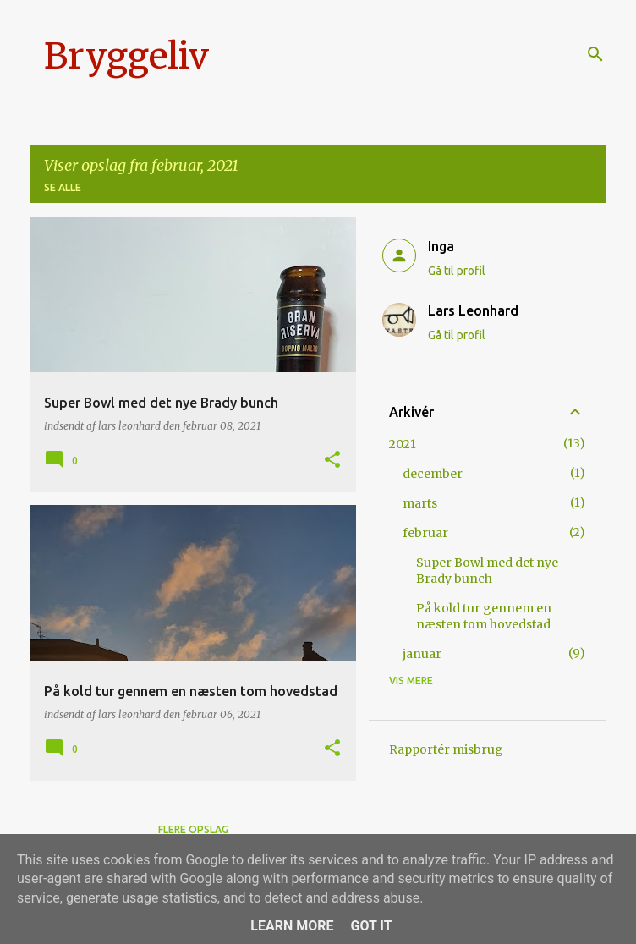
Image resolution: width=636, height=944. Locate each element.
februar (425, 533)
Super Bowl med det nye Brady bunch (487, 570)
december (433, 473)
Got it (371, 926)
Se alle (62, 187)
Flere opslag (193, 829)
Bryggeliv (126, 56)
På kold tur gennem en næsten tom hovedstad (483, 616)
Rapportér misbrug (446, 749)
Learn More (291, 926)
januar (422, 653)
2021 (402, 444)
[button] (332, 460)
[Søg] (595, 54)
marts (420, 503)
